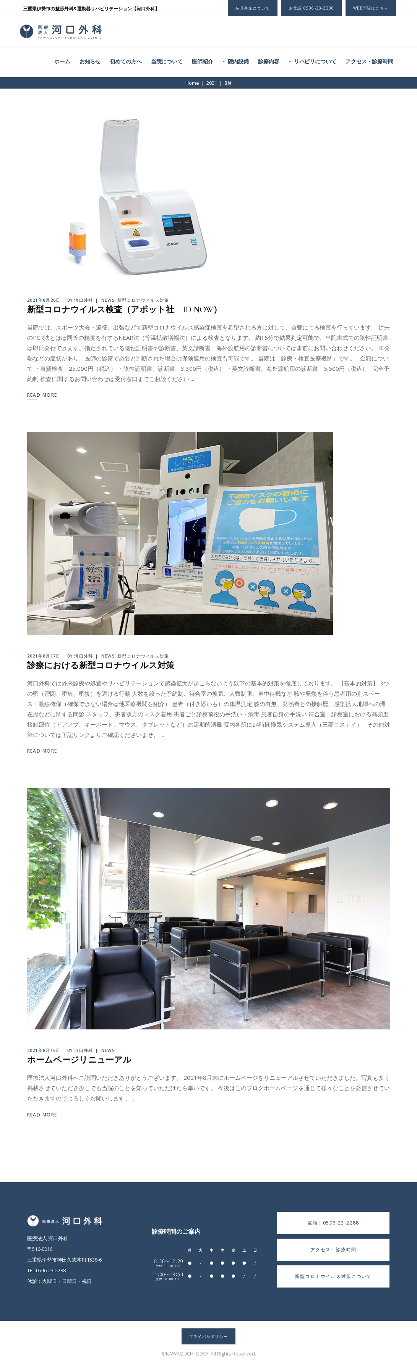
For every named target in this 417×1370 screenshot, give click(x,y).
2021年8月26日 (44, 300)
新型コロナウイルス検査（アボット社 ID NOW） (124, 310)
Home (192, 82)
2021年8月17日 (44, 656)
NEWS (108, 300)
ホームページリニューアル (79, 1060)
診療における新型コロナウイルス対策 (100, 665)
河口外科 (83, 300)
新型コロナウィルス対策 (143, 300)
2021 (211, 82)
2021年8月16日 (44, 1050)
